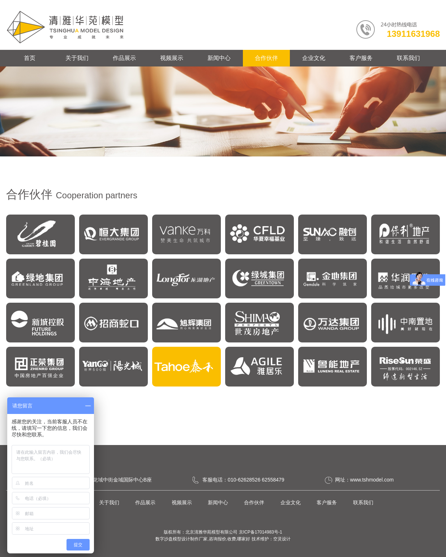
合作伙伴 (266, 58)
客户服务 (361, 58)
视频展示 (171, 58)
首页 (29, 58)
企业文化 (313, 58)
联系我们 (408, 58)
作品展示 (124, 58)
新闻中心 (219, 58)
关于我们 (77, 58)
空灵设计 (282, 538)
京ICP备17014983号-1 (260, 532)
